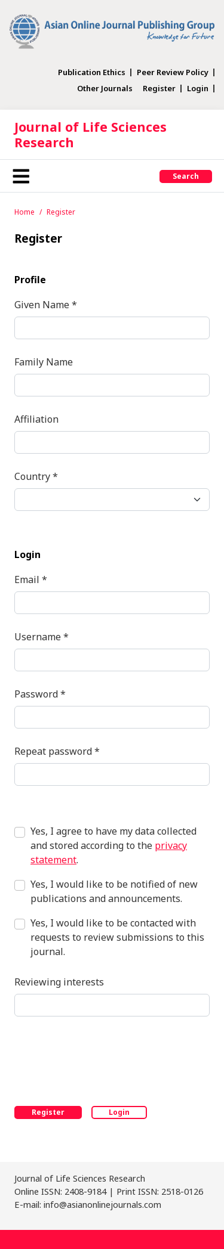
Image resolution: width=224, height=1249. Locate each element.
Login (197, 88)
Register (159, 88)
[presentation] (105, 1059)
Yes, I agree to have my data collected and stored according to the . (113, 845)
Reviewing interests (59, 981)
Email (30, 579)
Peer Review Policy (172, 72)
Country (36, 476)
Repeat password (57, 751)
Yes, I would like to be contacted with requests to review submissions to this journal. (117, 937)
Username (41, 636)
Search (186, 176)
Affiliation (36, 419)
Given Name (45, 304)
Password (40, 694)
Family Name (43, 361)
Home (24, 212)
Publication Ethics (91, 72)
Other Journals (105, 88)
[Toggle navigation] (21, 176)
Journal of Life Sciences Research (90, 134)
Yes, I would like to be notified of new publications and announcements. (114, 891)
